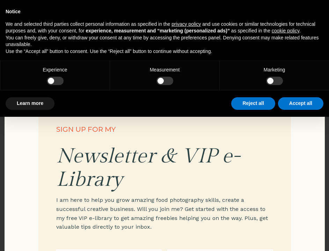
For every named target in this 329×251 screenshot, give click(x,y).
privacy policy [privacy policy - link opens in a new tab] (186, 24)
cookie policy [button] (285, 30)
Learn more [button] (30, 103)
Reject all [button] (253, 103)
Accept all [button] (300, 103)
